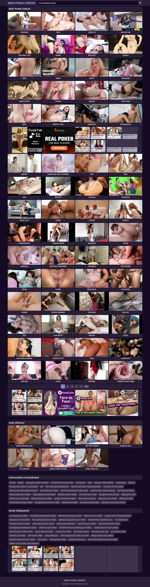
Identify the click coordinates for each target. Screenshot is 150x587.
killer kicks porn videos (48, 527)
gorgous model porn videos (65, 498)
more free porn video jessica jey (102, 490)
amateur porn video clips (19, 498)
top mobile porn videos (49, 490)
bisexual (131, 482)
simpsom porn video (17, 535)
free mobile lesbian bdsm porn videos (102, 539)
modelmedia (121, 482)
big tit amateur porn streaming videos (86, 486)
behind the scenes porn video (69, 516)
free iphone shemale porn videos (43, 516)
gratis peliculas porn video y (43, 524)
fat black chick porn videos (19, 524)
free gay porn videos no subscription (23, 486)
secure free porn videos (87, 524)
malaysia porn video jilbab (19, 520)
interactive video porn (76, 539)
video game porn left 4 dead (44, 494)
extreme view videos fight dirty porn (23, 490)
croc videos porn (121, 520)
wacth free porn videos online (21, 531)
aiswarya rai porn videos (67, 494)
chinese (12, 482)
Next (86, 386)
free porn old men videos (113, 486)
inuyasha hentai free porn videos (22, 539)
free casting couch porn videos (44, 520)
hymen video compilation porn (100, 520)
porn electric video (118, 531)
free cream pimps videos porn (57, 486)
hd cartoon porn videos (18, 516)
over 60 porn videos (81, 531)
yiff (41, 486)
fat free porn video (35, 535)
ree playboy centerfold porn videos (23, 527)
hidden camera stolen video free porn (24, 543)
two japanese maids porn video (47, 502)
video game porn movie (107, 498)
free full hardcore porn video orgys (74, 490)
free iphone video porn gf (109, 494)
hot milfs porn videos (126, 490)
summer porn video (63, 531)
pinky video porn (51, 535)
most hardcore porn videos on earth (75, 535)
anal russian (42, 539)
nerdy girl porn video (57, 539)
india (90, 482)
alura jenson (81, 482)
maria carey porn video (44, 531)
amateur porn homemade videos (118, 516)
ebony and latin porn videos (102, 535)
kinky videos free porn (87, 498)
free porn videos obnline (103, 482)
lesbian (20, 482)
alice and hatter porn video (109, 524)
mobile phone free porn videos (106, 527)
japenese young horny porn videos (72, 520)
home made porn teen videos (20, 502)
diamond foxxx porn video (41, 498)
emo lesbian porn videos (89, 502)
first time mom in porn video (62, 482)
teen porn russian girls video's (113, 502)
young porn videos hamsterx (37, 482)
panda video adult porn (66, 524)
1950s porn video (126, 498)
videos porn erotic (128, 494)
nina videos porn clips (99, 531)
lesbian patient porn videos (20, 494)
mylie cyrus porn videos (93, 516)
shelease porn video (70, 502)
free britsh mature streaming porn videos (75, 527)
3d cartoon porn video (88, 494)
